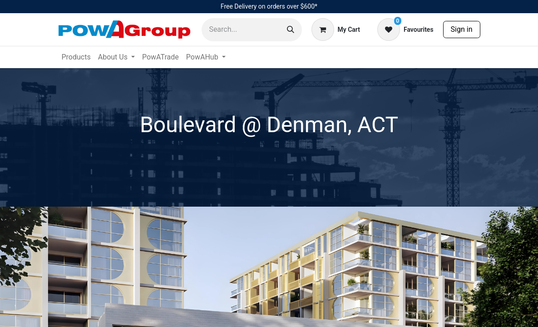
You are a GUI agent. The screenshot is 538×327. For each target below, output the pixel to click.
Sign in (462, 29)
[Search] (290, 29)
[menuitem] (76, 57)
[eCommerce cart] (336, 29)
